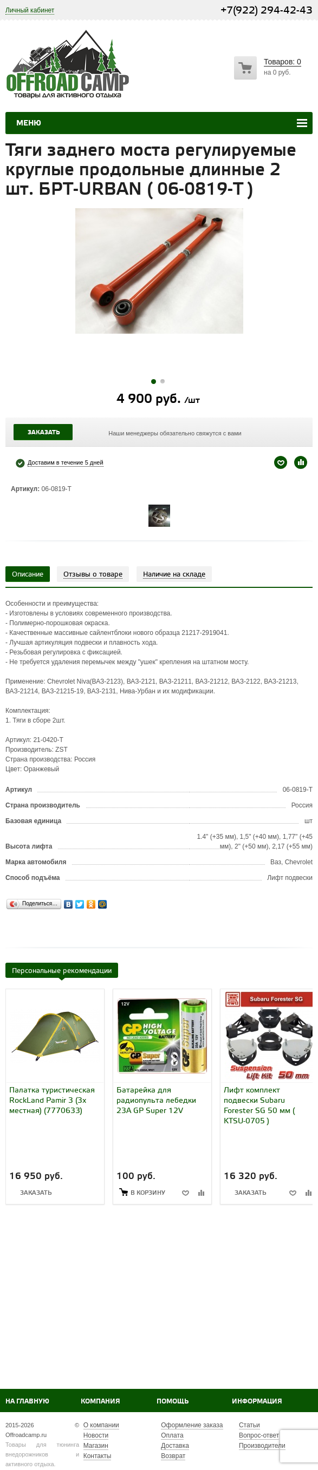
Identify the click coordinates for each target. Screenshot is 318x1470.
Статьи (249, 1425)
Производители (262, 1445)
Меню (28, 123)
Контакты (97, 1456)
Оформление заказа (192, 1425)
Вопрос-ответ (259, 1435)
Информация (257, 1402)
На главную (27, 1402)
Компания (100, 1402)
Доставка (175, 1445)
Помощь (173, 1402)
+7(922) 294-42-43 (266, 10)
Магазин (95, 1445)
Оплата (172, 1435)
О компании (101, 1425)
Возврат (173, 1456)
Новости (95, 1435)
